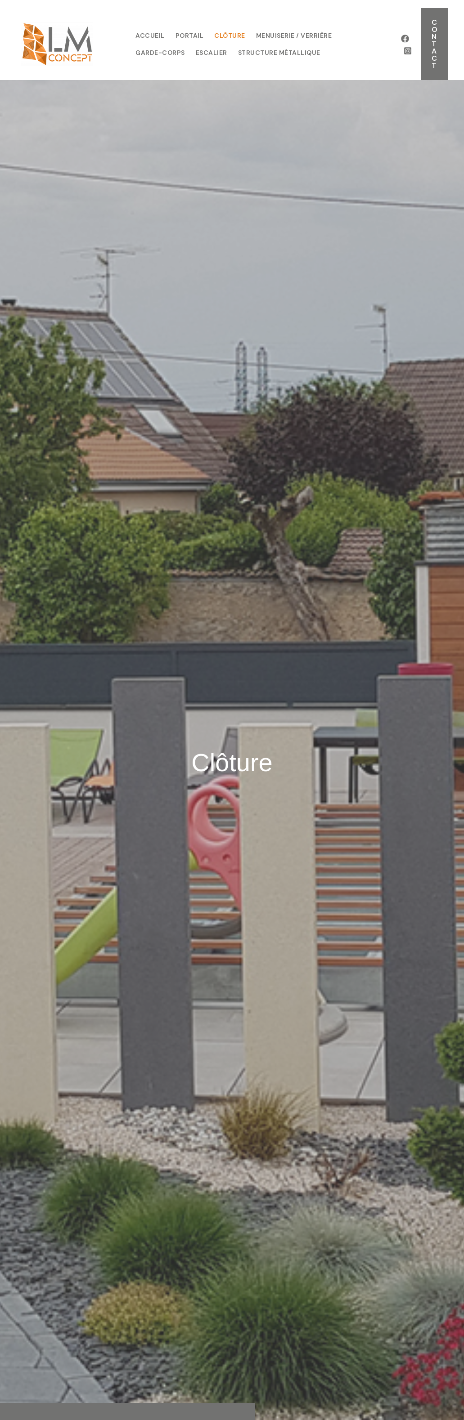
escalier (211, 53)
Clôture (229, 35)
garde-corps (160, 53)
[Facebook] (405, 39)
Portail (190, 35)
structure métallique (279, 53)
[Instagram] (408, 51)
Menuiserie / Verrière (294, 35)
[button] (434, 44)
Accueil (150, 35)
